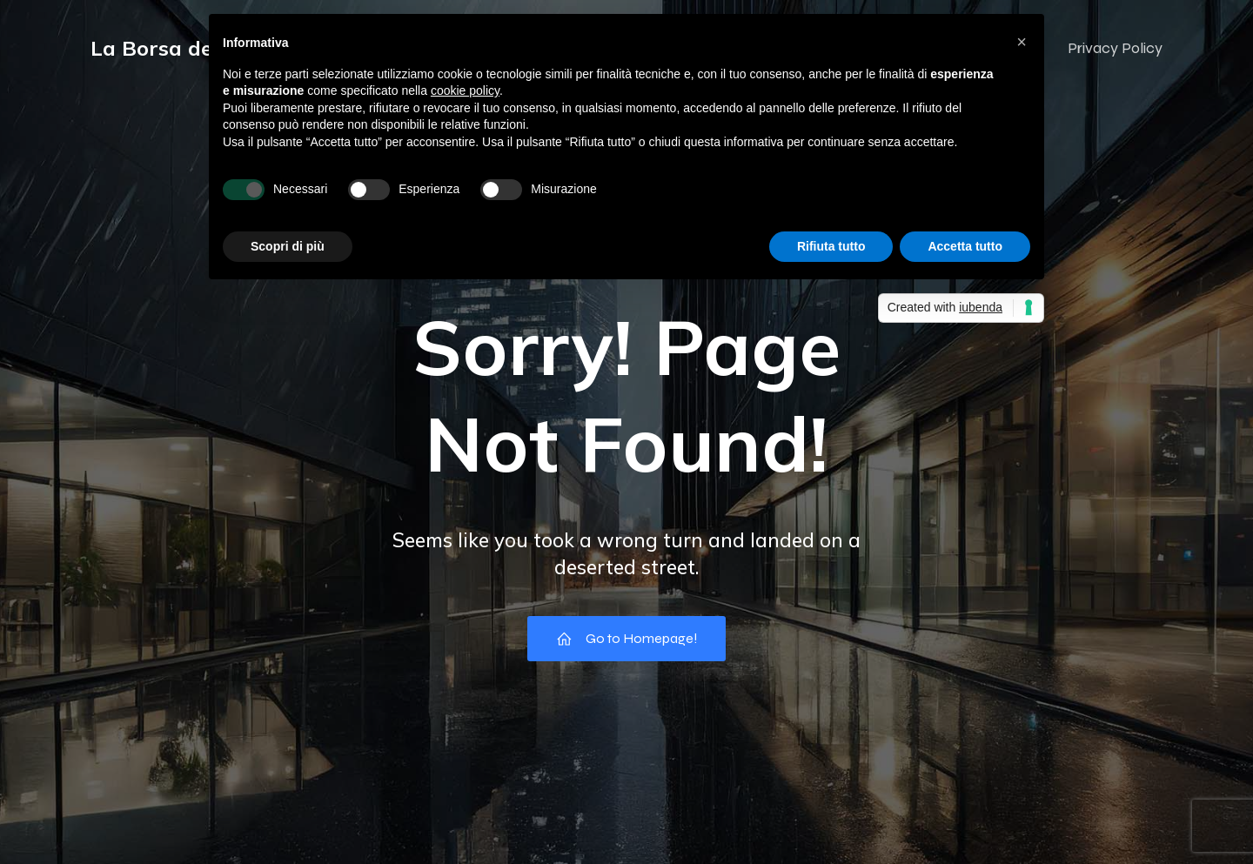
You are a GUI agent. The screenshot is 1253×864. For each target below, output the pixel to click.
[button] (1021, 42)
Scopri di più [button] (288, 246)
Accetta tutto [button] (965, 246)
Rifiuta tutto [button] (831, 246)
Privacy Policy (1115, 47)
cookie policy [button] (465, 90)
